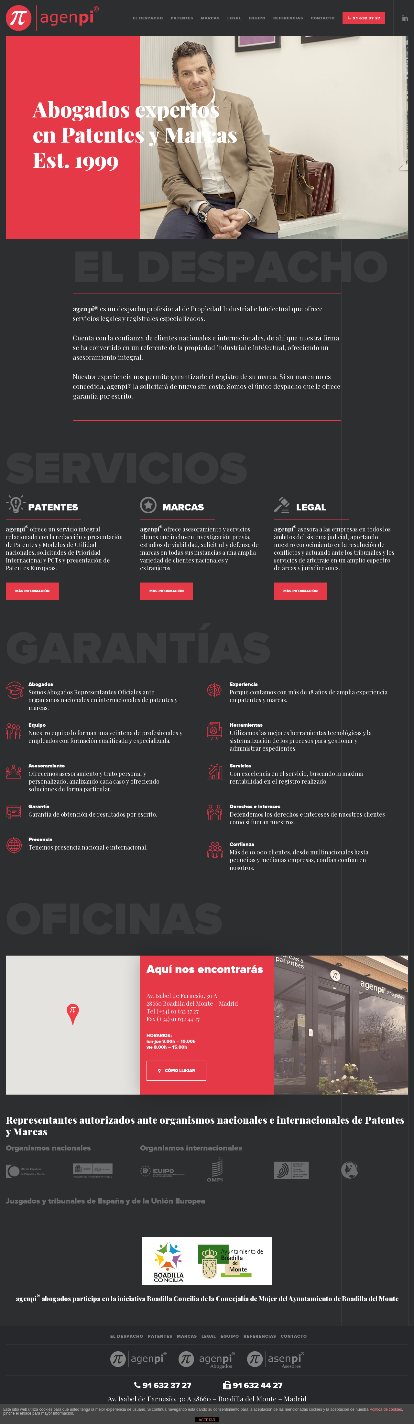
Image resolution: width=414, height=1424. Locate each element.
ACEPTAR (207, 1420)
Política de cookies (386, 1409)
